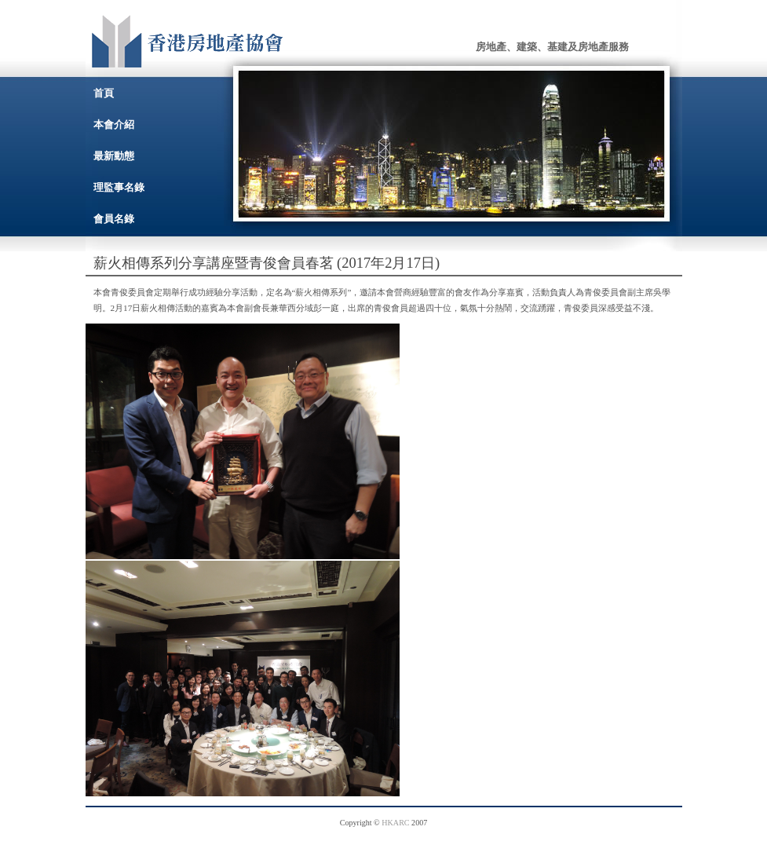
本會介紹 (113, 124)
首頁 (103, 93)
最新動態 (113, 156)
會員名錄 (113, 219)
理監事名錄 (118, 187)
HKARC (395, 822)
